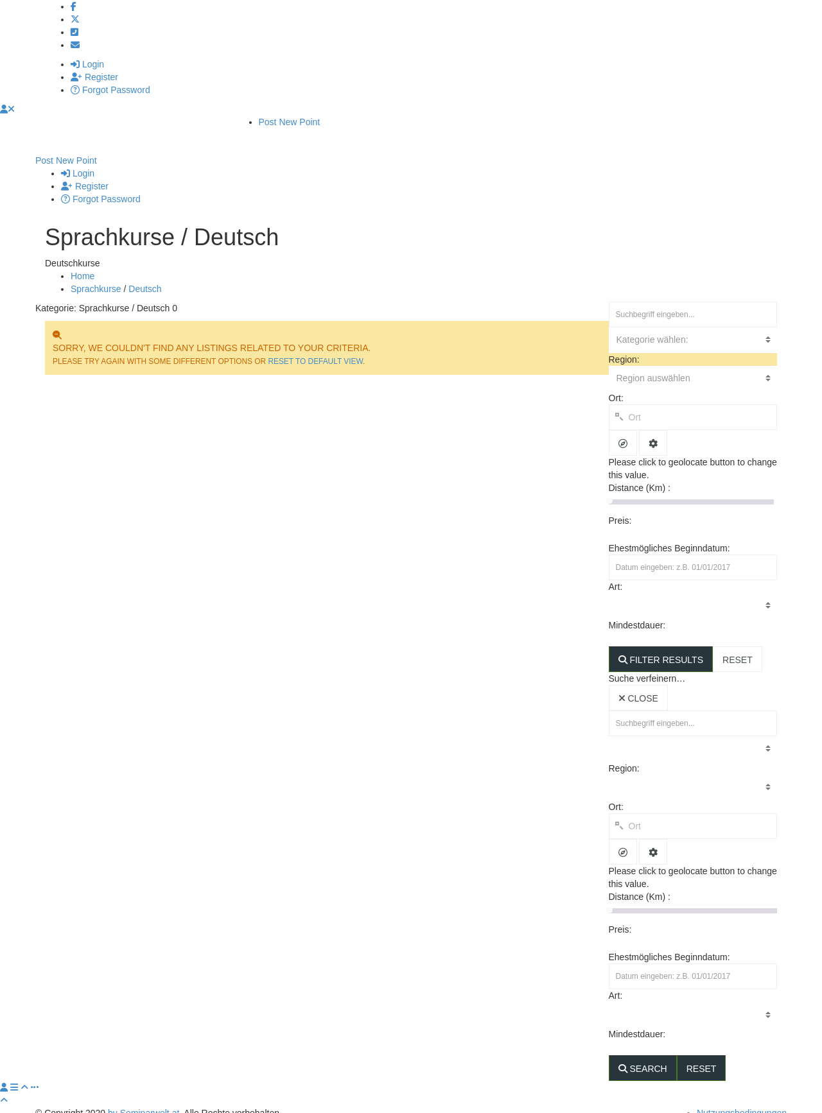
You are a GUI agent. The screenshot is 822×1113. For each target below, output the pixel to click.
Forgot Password (110, 90)
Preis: (621, 508)
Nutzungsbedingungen (742, 1100)
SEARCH (642, 1056)
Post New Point (289, 122)
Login (87, 64)
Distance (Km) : (639, 475)
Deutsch (144, 276)
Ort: (616, 385)
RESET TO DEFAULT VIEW (315, 348)
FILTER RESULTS (661, 647)
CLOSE (638, 685)
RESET (737, 647)
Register (94, 77)
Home (82, 263)
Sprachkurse (96, 276)
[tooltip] (623, 430)
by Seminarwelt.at (143, 1100)
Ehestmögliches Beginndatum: (669, 535)
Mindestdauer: (639, 612)
